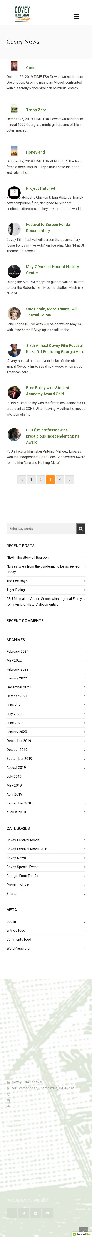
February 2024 (17, 651)
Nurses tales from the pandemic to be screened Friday (43, 569)
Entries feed (16, 930)
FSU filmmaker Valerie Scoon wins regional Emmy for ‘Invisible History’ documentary (44, 602)
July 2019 (14, 776)
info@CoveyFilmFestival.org (33, 1100)
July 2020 (14, 714)
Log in (11, 921)
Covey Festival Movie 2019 (27, 849)
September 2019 (19, 759)
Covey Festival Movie (23, 840)
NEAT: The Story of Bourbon (28, 557)
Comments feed (19, 939)
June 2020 (15, 723)
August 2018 (16, 812)
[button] (80, 528)
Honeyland (35, 152)
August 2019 (16, 768)
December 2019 (19, 741)
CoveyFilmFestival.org (29, 1106)
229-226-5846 (23, 1094)
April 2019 (14, 794)
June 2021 (15, 705)
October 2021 (17, 696)
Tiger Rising (16, 590)
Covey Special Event (22, 867)
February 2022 (17, 669)
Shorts (12, 894)
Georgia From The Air (22, 876)
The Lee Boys (17, 581)
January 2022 (17, 678)
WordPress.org (18, 948)
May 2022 (14, 660)
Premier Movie (18, 885)
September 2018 (19, 803)
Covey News (16, 858)
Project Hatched (40, 188)
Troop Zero (36, 110)
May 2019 (14, 785)
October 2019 (17, 750)
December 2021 (19, 687)
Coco (31, 67)
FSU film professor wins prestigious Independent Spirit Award (52, 436)
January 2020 (17, 732)
